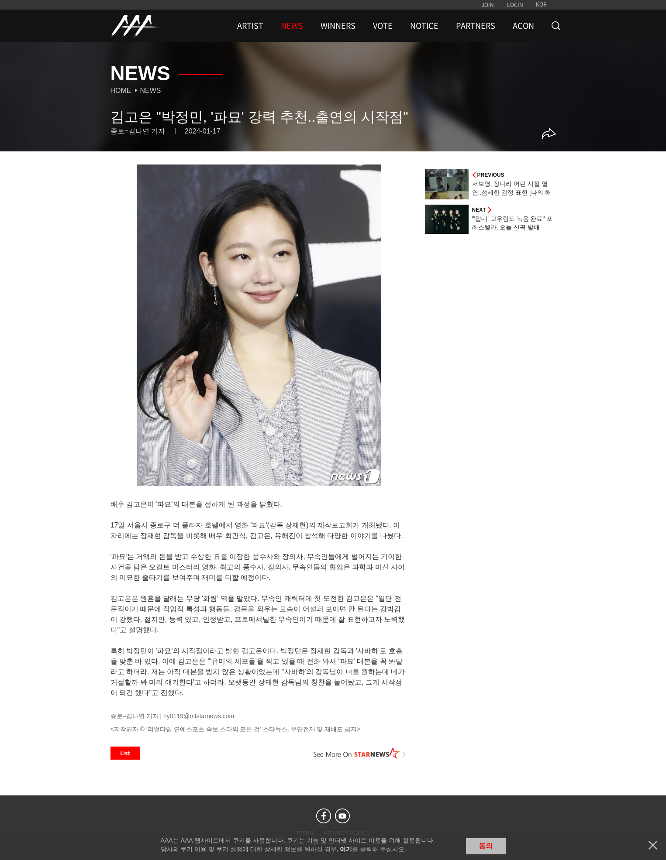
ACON (523, 26)
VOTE (383, 26)
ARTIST (250, 26)
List (125, 753)
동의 (486, 846)
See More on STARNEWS (359, 753)
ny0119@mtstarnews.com (198, 716)
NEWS (292, 26)
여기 (346, 849)
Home (120, 90)
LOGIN (515, 4)
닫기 (653, 845)
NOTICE (424, 26)
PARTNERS (475, 26)
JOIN (488, 4)
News (150, 90)
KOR (541, 4)
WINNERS (338, 26)
